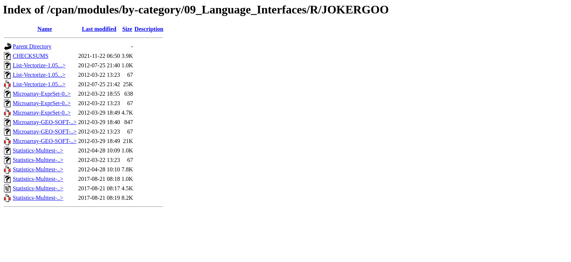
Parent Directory (32, 46)
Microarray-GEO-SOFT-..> (45, 122)
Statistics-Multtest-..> (38, 150)
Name (45, 29)
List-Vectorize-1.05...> (39, 65)
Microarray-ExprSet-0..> (42, 94)
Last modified (99, 29)
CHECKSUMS (30, 56)
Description (148, 29)
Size (127, 29)
